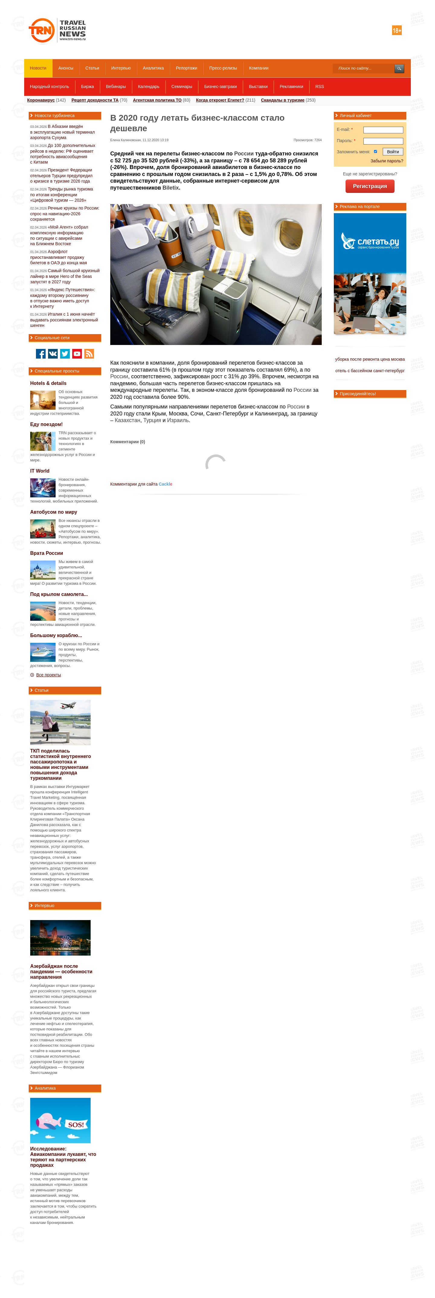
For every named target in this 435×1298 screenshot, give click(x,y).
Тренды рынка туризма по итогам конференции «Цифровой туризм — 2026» (61, 195)
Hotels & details (48, 383)
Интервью (121, 68)
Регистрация (370, 186)
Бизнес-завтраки (220, 86)
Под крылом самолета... (59, 594)
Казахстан (127, 420)
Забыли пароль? (387, 160)
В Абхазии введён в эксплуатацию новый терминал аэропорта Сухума (62, 132)
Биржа (87, 86)
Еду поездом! (46, 424)
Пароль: (346, 140)
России (243, 154)
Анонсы (65, 68)
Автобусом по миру (53, 512)
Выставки (258, 86)
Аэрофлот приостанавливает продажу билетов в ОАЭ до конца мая (58, 257)
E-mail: (345, 129)
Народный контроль (49, 86)
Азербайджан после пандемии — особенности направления (61, 972)
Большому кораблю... (56, 635)
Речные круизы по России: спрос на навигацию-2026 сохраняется (64, 214)
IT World (40, 470)
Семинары (182, 86)
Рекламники (291, 86)
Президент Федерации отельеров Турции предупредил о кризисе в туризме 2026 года (61, 176)
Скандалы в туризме (282, 100)
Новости (38, 68)
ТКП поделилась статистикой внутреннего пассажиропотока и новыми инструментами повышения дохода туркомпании (60, 764)
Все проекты (48, 674)
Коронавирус (41, 100)
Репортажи (186, 68)
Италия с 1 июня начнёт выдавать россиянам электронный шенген (64, 320)
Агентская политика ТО (157, 100)
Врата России (46, 553)
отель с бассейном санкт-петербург (369, 370)
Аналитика (153, 68)
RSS (319, 86)
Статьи (92, 68)
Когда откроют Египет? (220, 100)
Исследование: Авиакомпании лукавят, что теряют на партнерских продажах (63, 1157)
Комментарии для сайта (141, 484)
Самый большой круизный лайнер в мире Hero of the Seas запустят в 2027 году (65, 276)
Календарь (149, 86)
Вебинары (116, 86)
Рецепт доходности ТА (95, 100)
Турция (152, 420)
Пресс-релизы (223, 68)
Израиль (177, 420)
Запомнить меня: (353, 151)
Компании (259, 68)
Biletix (171, 188)
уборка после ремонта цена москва (370, 359)
